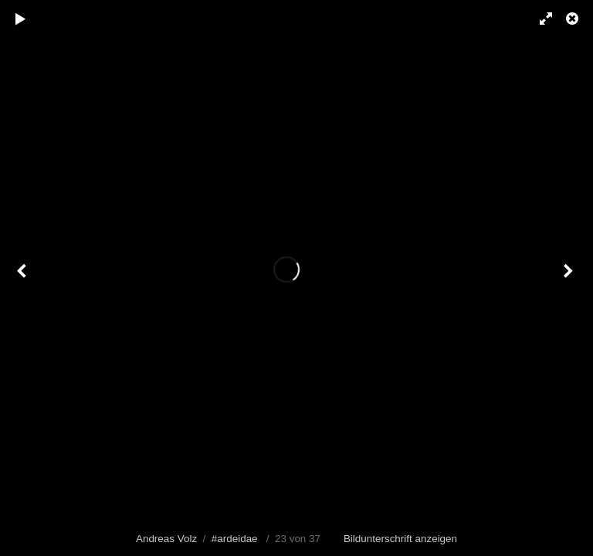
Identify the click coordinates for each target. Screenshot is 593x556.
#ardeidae (235, 538)
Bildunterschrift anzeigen (400, 538)
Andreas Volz (166, 538)
